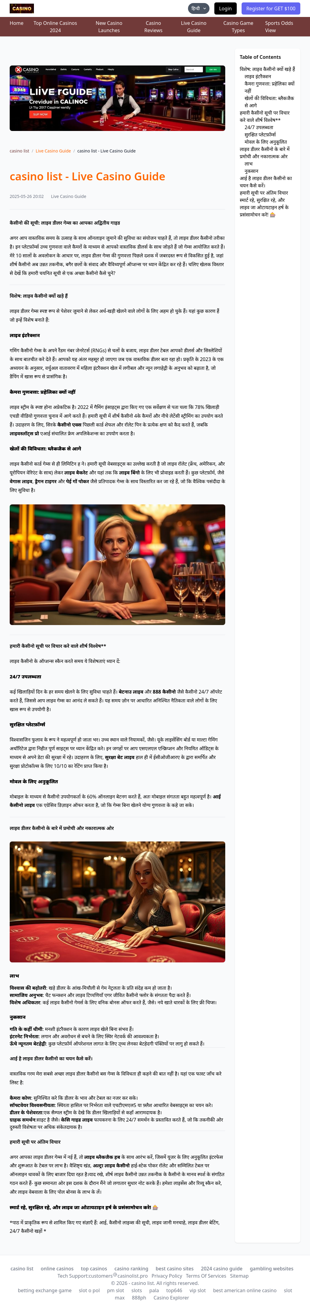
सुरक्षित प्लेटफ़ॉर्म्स (260, 134)
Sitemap (239, 1276)
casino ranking (131, 1268)
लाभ (248, 163)
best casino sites (174, 1268)
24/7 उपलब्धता (259, 127)
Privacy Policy (167, 1276)
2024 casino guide (221, 1268)
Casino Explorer (171, 1297)
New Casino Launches (109, 27)
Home (17, 23)
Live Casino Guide (193, 27)
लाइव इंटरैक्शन (258, 76)
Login (225, 8)
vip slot (198, 1290)
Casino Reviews (153, 27)
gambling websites (271, 1268)
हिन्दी (199, 8)
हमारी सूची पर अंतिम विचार (264, 192)
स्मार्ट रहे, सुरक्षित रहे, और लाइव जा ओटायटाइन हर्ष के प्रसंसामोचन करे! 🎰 (264, 207)
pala (154, 1290)
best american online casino (245, 1290)
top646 (174, 1290)
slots (136, 1290)
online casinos (57, 1268)
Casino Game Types (238, 27)
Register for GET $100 (270, 8)
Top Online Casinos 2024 (55, 27)
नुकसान (251, 171)
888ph (139, 1297)
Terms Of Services (206, 1276)
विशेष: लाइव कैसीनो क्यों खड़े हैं (267, 69)
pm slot (115, 1290)
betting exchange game (45, 1290)
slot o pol (89, 1290)
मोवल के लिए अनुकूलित (266, 142)
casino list (19, 151)
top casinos (94, 1268)
